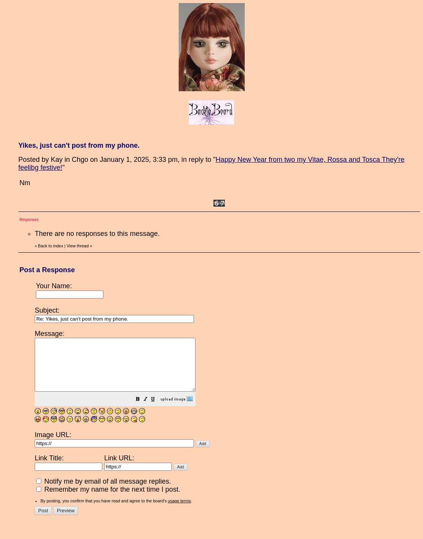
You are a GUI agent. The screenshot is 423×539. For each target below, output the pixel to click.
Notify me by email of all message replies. (103, 491)
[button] (157, 410)
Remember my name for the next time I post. (108, 499)
